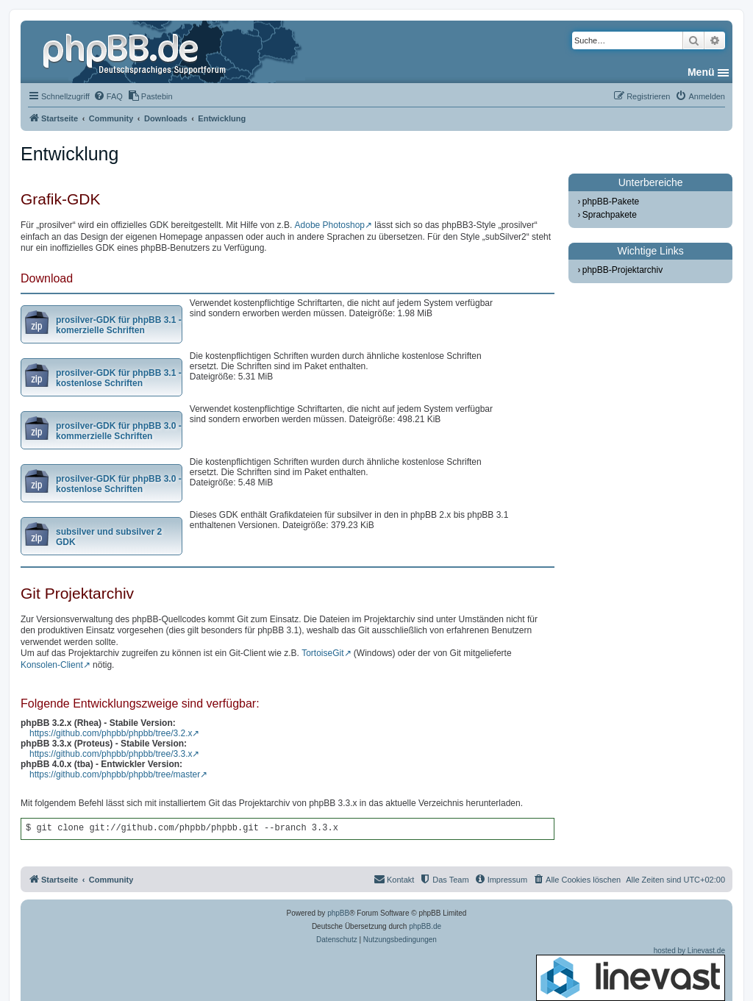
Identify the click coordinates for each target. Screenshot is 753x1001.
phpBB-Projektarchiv (622, 270)
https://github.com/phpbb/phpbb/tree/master (114, 774)
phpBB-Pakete (610, 201)
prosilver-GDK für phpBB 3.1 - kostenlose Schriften (119, 378)
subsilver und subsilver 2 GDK (109, 537)
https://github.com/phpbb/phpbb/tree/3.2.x (110, 733)
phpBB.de (425, 926)
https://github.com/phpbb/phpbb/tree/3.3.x (110, 754)
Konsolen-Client (52, 665)
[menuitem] (108, 96)
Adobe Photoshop (330, 225)
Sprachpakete (609, 215)
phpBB (338, 913)
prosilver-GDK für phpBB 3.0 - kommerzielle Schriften (119, 431)
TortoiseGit (322, 653)
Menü (701, 72)
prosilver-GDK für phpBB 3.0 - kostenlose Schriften (119, 484)
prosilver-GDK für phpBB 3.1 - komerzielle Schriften (119, 325)
